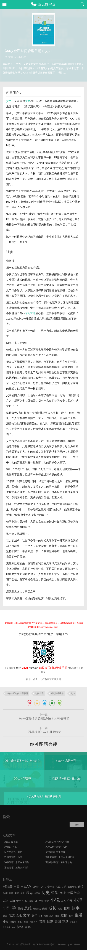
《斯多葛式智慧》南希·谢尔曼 (58, 862)
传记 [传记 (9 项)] (80, 886)
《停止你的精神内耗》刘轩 (56, 841)
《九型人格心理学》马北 (55, 847)
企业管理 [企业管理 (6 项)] (72, 886)
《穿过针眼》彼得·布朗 (54, 852)
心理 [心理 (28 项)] (78, 900)
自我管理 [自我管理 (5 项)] (6, 927)
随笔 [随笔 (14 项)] (20, 927)
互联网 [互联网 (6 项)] (36, 886)
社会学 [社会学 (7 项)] (13, 921)
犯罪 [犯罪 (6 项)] (71, 915)
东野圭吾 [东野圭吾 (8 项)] (7, 886)
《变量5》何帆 (10, 847)
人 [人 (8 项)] (42, 886)
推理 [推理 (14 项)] (67, 908)
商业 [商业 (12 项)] (63, 893)
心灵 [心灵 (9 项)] (69, 900)
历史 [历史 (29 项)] (45, 892)
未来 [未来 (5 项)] (51, 916)
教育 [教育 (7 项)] (5, 915)
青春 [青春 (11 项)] (28, 927)
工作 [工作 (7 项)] (63, 901)
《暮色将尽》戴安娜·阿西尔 (16, 867)
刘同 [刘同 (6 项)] (17, 893)
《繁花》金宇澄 (10, 841)
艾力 (9, 101)
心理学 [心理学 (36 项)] (9, 907)
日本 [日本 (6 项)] (40, 915)
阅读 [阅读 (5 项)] (13, 927)
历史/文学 (8, 57)
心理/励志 (20, 57)
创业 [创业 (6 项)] (22, 893)
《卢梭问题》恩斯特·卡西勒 (16, 862)
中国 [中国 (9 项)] (16, 886)
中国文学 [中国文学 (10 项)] (26, 886)
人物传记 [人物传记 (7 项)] (49, 886)
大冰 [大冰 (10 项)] (5, 900)
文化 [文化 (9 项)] (19, 915)
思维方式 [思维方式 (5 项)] (37, 909)
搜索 (6, 817)
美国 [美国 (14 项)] (57, 921)
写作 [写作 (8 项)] (5, 893)
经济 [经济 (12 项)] (50, 921)
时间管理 (30, 313)
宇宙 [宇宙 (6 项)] (46, 901)
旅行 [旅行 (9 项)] (34, 915)
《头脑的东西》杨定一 (13, 857)
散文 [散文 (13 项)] (12, 915)
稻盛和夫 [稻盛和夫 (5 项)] (33, 922)
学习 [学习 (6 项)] (41, 901)
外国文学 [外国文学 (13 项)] (73, 893)
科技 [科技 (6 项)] (26, 922)
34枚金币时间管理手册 (17, 693)
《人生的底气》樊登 (12, 852)
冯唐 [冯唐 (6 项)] (11, 893)
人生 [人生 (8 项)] (58, 886)
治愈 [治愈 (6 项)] (57, 915)
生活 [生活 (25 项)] (79, 915)
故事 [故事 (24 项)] (76, 908)
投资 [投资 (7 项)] (60, 908)
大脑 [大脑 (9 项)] (12, 900)
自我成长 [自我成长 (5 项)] (73, 922)
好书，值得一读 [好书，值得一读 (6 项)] (29, 901)
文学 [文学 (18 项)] (26, 915)
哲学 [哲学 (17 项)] (54, 893)
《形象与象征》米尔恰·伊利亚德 (59, 857)
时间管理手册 (57, 693)
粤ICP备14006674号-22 (44, 944)
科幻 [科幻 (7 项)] (20, 921)
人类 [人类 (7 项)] (64, 886)
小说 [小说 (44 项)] (55, 900)
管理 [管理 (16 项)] (42, 921)
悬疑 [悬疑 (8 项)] (44, 908)
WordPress (75, 944)
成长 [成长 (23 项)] (52, 908)
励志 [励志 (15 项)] (29, 893)
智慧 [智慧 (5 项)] (46, 916)
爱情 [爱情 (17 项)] (63, 915)
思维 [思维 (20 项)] (28, 908)
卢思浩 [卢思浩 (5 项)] (37, 893)
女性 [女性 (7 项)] (18, 901)
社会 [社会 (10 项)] (5, 921)
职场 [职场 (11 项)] (65, 921)
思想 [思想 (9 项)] (20, 908)
